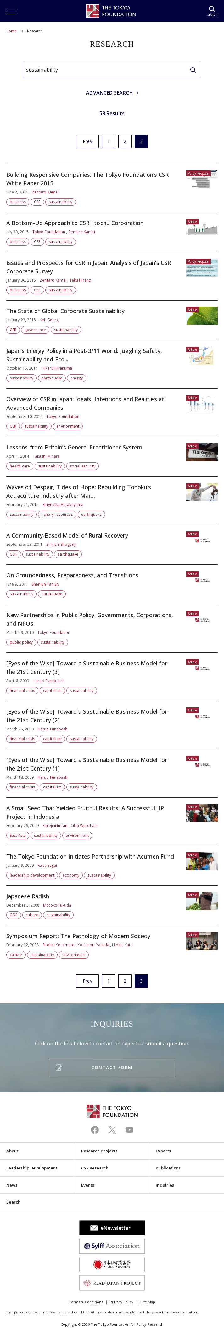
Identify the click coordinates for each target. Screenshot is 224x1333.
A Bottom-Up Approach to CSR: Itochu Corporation (112, 232)
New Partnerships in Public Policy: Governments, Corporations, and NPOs (112, 628)
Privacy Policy (121, 1302)
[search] (193, 70)
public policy (21, 642)
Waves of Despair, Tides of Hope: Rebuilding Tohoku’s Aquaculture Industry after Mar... (112, 501)
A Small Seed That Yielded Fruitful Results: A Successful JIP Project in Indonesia (112, 822)
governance (35, 329)
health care (20, 466)
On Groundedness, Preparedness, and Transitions (112, 584)
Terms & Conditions (86, 1302)
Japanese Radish (112, 905)
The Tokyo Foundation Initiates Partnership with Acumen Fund (112, 865)
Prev (87, 141)
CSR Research (95, 1168)
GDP (14, 554)
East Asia (18, 835)
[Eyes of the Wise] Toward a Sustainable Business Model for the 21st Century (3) (112, 677)
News (11, 1185)
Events (87, 1185)
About (12, 1151)
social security (82, 466)
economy (71, 875)
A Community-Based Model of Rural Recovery (112, 544)
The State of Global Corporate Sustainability (112, 320)
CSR (37, 202)
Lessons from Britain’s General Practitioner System (112, 456)
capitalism (52, 690)
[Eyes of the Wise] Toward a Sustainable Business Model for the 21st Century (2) (112, 725)
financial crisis (22, 690)
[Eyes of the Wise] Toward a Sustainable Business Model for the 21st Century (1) (112, 773)
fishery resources (57, 514)
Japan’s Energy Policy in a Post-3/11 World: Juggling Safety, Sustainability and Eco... (112, 364)
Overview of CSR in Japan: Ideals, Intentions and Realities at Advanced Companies (112, 413)
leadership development (32, 875)
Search (13, 1202)
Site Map (147, 1302)
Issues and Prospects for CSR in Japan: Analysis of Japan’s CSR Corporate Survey (112, 276)
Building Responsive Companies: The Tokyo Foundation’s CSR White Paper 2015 (112, 188)
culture (32, 915)
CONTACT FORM (111, 1067)
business (18, 202)
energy (76, 378)
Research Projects (99, 1151)
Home (11, 30)
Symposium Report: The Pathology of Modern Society (112, 942)
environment (67, 426)
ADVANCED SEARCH (109, 92)
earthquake (52, 378)
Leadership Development (31, 1168)
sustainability (60, 202)
